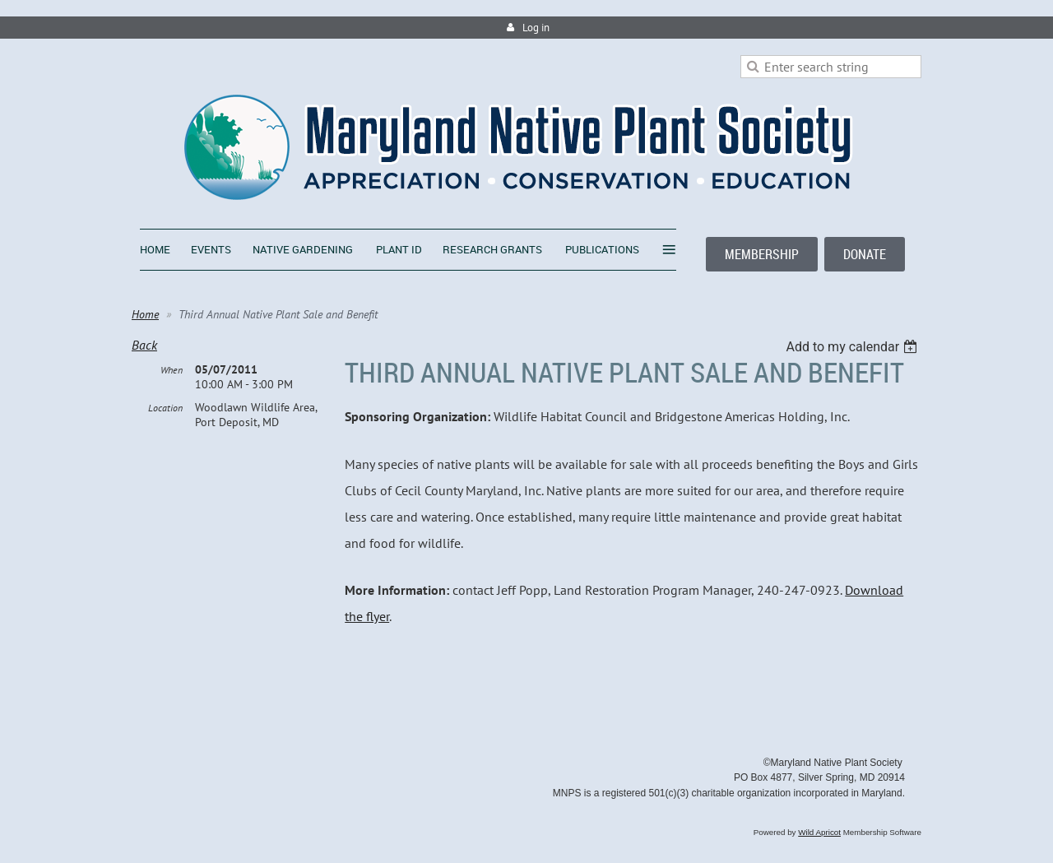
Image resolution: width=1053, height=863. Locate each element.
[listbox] (853, 346)
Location (165, 407)
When (171, 370)
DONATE (864, 254)
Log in (536, 28)
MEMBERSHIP (762, 254)
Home (145, 314)
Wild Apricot (819, 832)
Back (144, 344)
